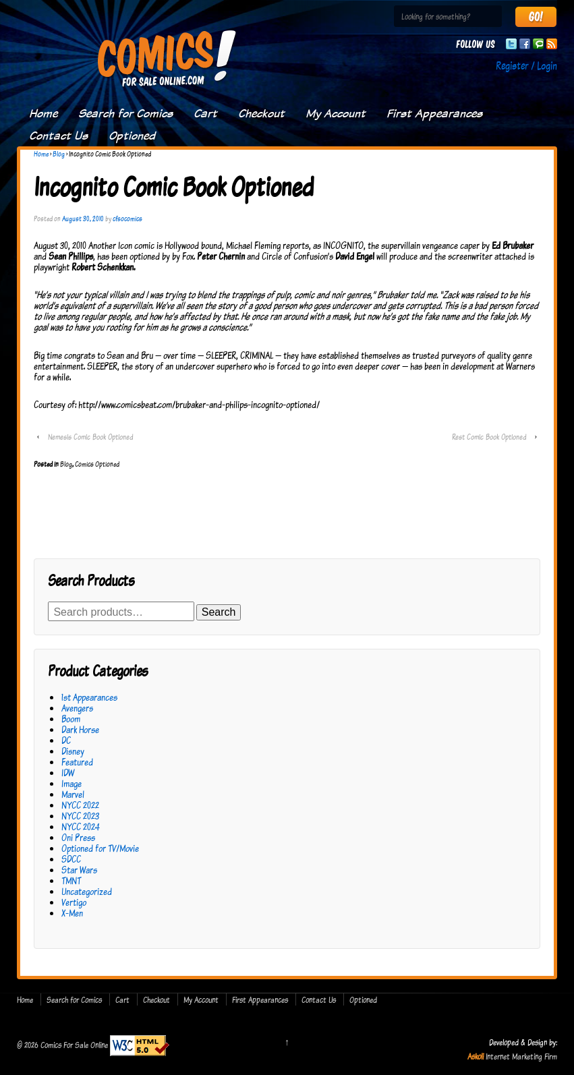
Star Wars (79, 870)
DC (66, 740)
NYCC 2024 (80, 826)
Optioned (132, 135)
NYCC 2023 (80, 816)
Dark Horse (80, 729)
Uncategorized (86, 891)
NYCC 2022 (80, 805)
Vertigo (73, 902)
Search (219, 612)
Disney (72, 751)
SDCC (71, 859)
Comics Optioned (97, 464)
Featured (77, 762)
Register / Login (526, 65)
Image (71, 783)
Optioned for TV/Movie (100, 848)
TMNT (71, 880)
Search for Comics (125, 113)
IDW (67, 772)
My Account (336, 113)
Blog (59, 153)
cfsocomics (127, 218)
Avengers (77, 708)
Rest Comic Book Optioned (489, 436)
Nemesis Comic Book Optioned (90, 436)
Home (43, 113)
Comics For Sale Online (74, 1045)
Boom (70, 718)
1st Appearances (89, 697)
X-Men (72, 913)
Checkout (261, 113)
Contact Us (58, 135)
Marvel (72, 794)
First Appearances (434, 113)
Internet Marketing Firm (521, 1056)
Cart (205, 113)
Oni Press (78, 837)
